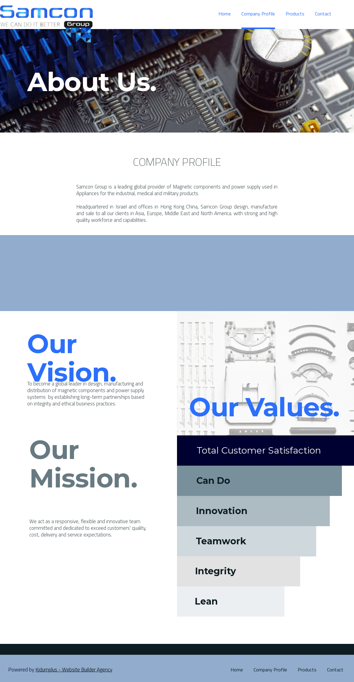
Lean (206, 601)
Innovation (221, 511)
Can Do (213, 481)
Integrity (215, 571)
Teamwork (221, 541)
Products (307, 670)
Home (237, 670)
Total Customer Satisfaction (259, 450)
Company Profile (270, 670)
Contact (335, 670)
